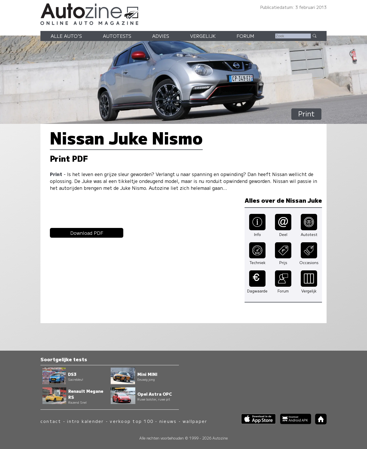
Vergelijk (203, 35)
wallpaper (195, 421)
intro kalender (85, 421)
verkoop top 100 (131, 421)
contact (50, 421)
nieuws (168, 421)
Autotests (117, 35)
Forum (245, 35)
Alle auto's (66, 35)
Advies (160, 35)
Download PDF (86, 232)
